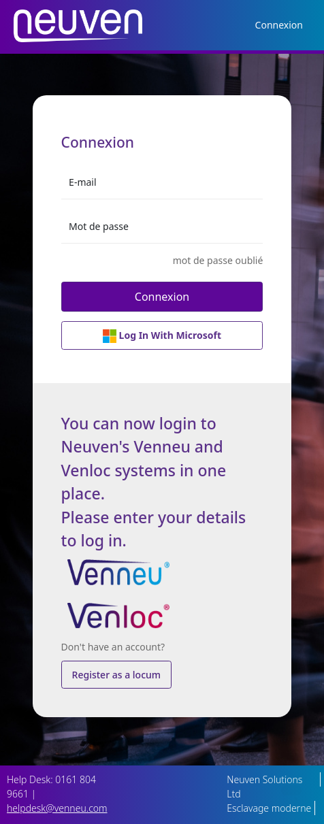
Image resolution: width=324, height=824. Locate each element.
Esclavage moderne (269, 808)
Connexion (279, 24)
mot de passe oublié (218, 260)
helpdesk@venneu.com (57, 808)
